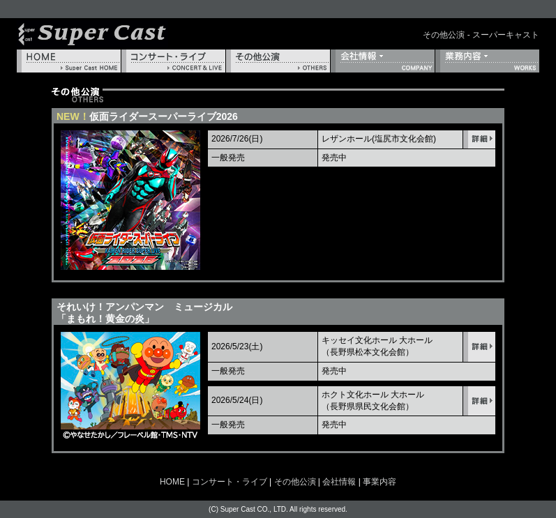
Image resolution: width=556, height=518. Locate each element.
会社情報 (383, 61)
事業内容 (487, 61)
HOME (69, 61)
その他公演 (278, 61)
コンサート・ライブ (173, 61)
